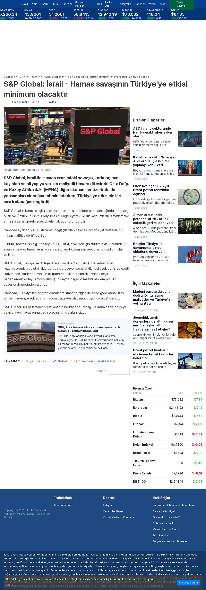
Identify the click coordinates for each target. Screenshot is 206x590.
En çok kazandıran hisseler (170, 541)
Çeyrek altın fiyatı (164, 511)
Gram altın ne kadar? (166, 517)
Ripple (137, 415)
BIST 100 (139, 481)
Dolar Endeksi (143, 444)
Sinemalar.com (62, 505)
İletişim (107, 505)
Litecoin (139, 424)
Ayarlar (10, 584)
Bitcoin (138, 399)
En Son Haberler (149, 120)
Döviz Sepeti (142, 473)
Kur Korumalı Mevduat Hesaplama (174, 505)
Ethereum (140, 407)
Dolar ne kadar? (163, 523)
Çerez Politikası (113, 511)
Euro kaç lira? (161, 535)
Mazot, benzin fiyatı (165, 529)
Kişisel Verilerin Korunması (119, 517)
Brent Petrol (141, 452)
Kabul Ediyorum (188, 582)
